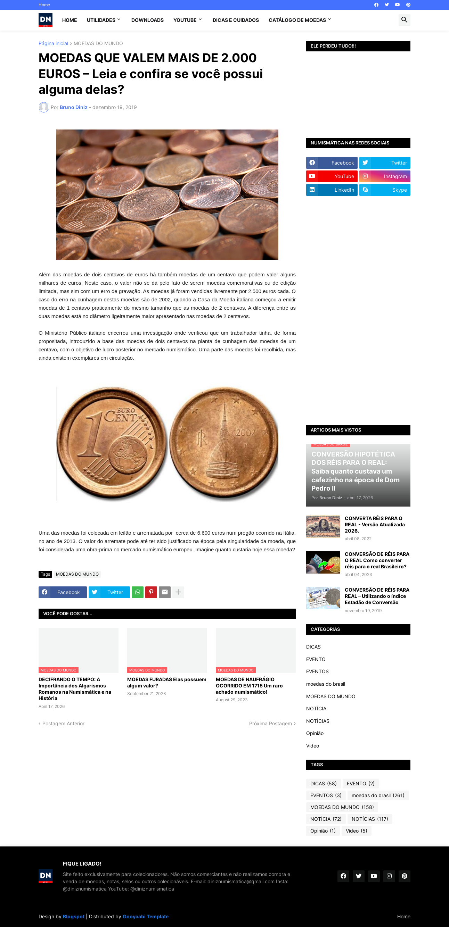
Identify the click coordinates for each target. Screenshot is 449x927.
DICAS (313, 647)
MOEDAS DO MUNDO (98, 43)
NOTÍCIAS (317, 721)
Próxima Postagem (270, 723)
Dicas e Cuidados (236, 20)
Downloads (147, 20)
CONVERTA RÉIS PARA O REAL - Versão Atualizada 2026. (375, 524)
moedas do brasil (325, 684)
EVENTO (316, 659)
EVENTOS (317, 671)
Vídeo (312, 746)
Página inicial (53, 43)
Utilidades (101, 20)
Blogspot (73, 916)
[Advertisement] (358, 310)
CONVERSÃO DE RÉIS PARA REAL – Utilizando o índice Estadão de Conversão (377, 596)
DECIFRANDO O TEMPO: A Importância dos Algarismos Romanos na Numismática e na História (75, 688)
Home (44, 4)
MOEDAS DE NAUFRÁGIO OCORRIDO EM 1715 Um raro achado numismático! (249, 685)
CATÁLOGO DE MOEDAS (297, 20)
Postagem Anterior (63, 723)
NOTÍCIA (316, 708)
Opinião (315, 733)
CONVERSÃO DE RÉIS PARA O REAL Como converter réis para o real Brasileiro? (377, 560)
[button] (404, 20)
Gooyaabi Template (146, 916)
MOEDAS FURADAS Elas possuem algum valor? (166, 682)
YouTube (185, 20)
